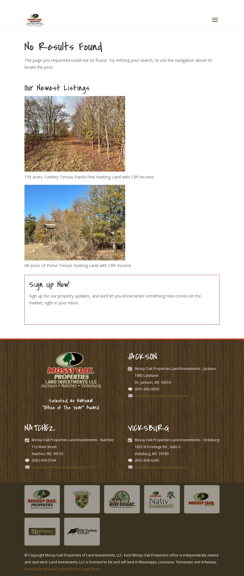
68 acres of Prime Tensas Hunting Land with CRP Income (77, 265)
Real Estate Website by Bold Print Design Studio (62, 569)
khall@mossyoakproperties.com (161, 395)
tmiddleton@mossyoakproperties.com (63, 467)
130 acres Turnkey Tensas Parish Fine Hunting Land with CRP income (89, 177)
